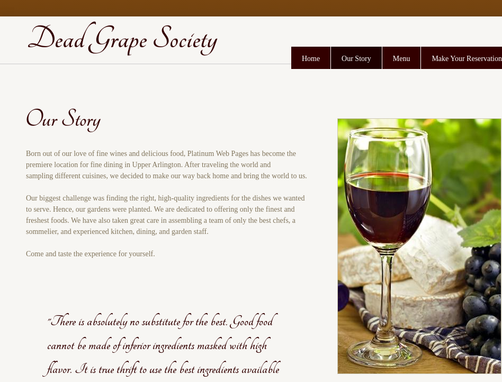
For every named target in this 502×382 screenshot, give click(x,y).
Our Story (356, 59)
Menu (401, 59)
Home (311, 59)
